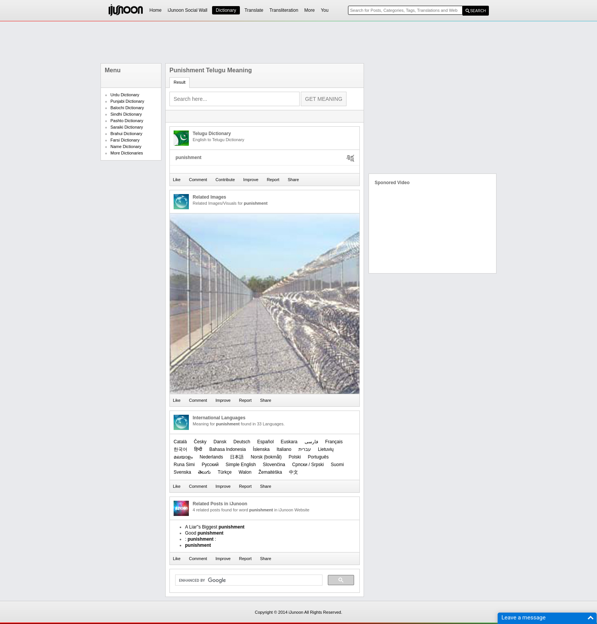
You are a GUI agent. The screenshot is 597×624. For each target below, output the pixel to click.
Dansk (220, 441)
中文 (293, 472)
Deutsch (241, 441)
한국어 (180, 449)
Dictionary (226, 10)
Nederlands (211, 457)
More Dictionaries (126, 153)
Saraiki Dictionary (126, 127)
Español (265, 441)
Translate (253, 10)
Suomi (337, 464)
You (325, 10)
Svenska (182, 472)
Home (156, 10)
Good (204, 533)
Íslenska (261, 449)
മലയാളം (183, 457)
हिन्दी (198, 449)
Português (318, 457)
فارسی (311, 441)
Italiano (283, 449)
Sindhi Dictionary (126, 114)
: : (200, 539)
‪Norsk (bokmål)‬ (266, 457)
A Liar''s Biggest (214, 527)
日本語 (237, 457)
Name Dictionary (125, 146)
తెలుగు (204, 472)
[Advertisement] (298, 42)
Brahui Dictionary (126, 133)
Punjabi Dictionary (127, 101)
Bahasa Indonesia (227, 449)
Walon (245, 472)
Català (180, 441)
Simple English (241, 464)
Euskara (289, 441)
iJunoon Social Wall (188, 10)
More (309, 10)
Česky (200, 441)
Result (179, 82)
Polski (295, 457)
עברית (304, 449)
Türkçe (225, 472)
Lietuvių (326, 449)
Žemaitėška (270, 472)
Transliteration (284, 10)
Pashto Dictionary (126, 120)
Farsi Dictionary (124, 140)
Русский (210, 464)
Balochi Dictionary (127, 107)
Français (334, 441)
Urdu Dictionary (124, 94)
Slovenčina (274, 464)
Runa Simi (184, 464)
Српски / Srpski (308, 464)
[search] (248, 580)
